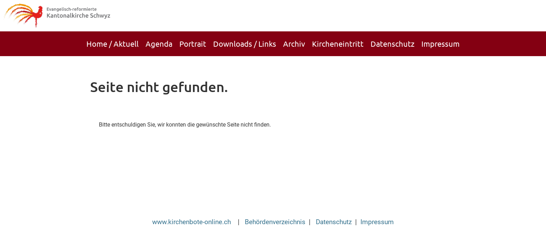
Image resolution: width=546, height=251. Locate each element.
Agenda (159, 43)
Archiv (294, 43)
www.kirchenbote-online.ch (192, 222)
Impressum (440, 43)
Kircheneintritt (338, 43)
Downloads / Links (244, 43)
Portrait (192, 43)
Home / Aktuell (112, 43)
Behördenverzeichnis (275, 222)
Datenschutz (392, 43)
